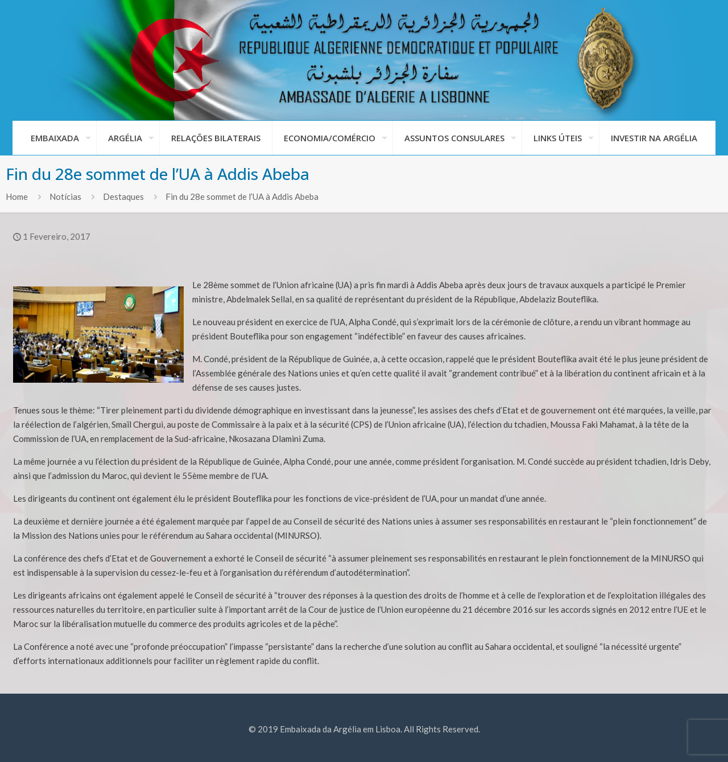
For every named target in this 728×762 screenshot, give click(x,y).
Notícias (65, 196)
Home (17, 196)
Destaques (123, 196)
